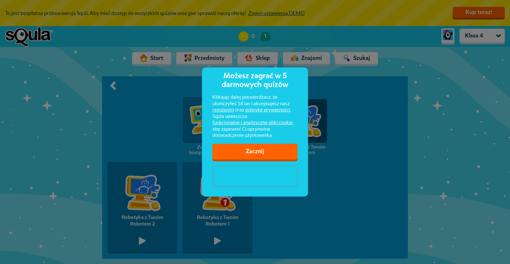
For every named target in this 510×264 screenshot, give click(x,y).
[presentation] (255, 176)
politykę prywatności (267, 109)
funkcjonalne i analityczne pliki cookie (252, 122)
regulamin (223, 109)
